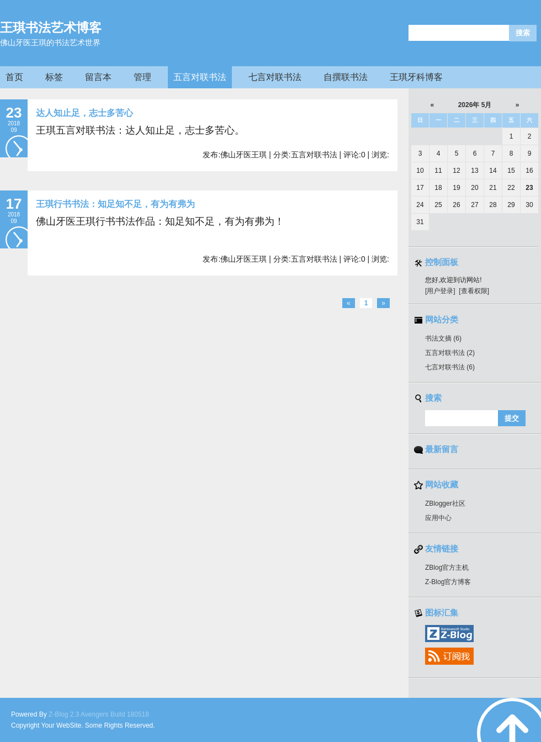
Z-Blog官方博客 (448, 582)
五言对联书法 (199, 77)
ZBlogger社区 (445, 503)
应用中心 (438, 518)
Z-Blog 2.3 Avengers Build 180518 (99, 714)
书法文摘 (443, 338)
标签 (54, 77)
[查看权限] (474, 291)
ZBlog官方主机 (447, 567)
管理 (142, 77)
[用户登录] (440, 291)
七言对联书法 (274, 77)
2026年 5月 (475, 105)
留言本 (98, 77)
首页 (14, 77)
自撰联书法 (345, 77)
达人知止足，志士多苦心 (84, 113)
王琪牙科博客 (416, 77)
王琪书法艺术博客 (51, 27)
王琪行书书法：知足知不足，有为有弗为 (115, 204)
